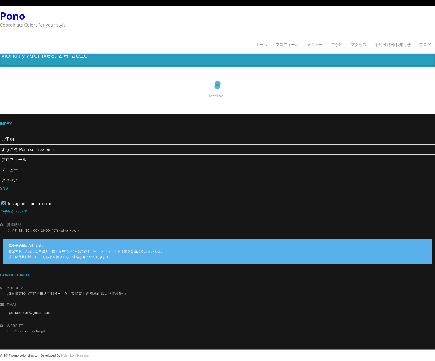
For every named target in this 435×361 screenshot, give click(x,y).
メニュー (315, 44)
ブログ (425, 44)
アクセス (358, 44)
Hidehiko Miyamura (75, 355)
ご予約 (337, 44)
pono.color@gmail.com (30, 312)
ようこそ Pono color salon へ (28, 149)
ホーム (261, 44)
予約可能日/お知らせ (393, 44)
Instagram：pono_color (26, 203)
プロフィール (287, 44)
